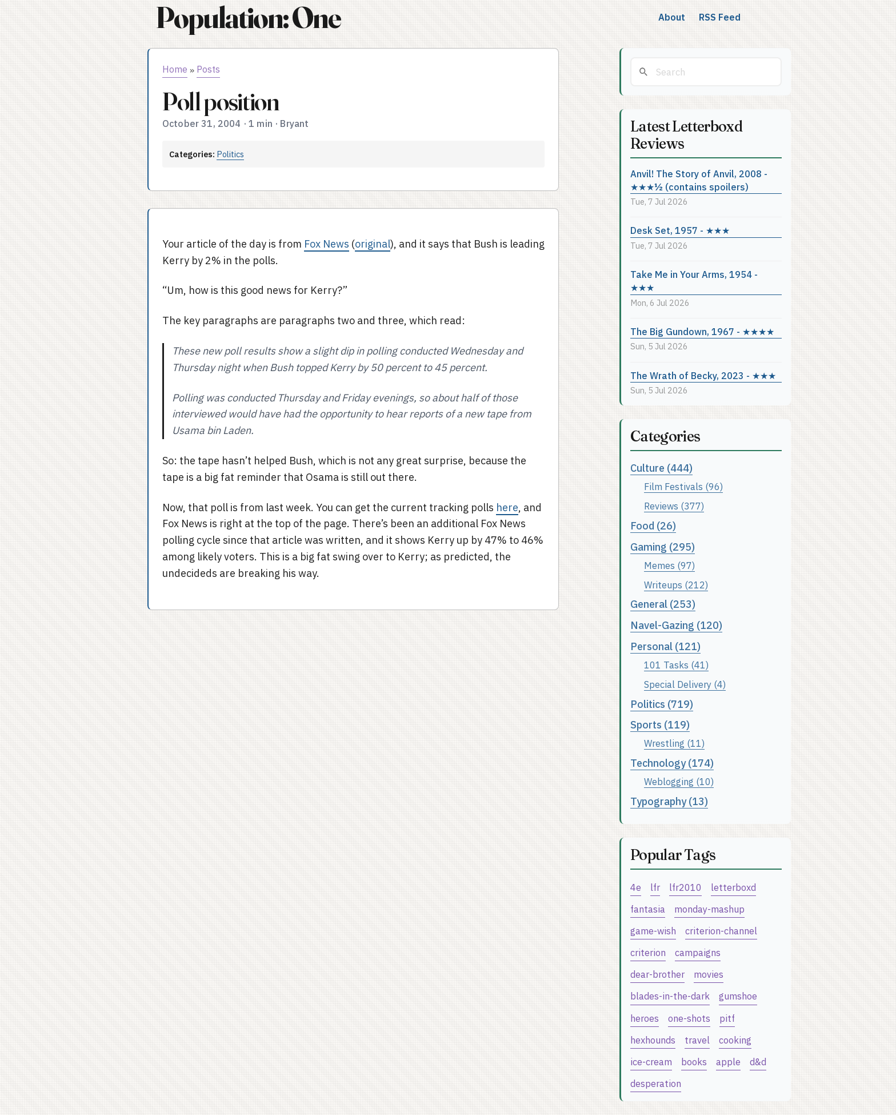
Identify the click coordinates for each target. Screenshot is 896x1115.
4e (635, 887)
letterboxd (733, 887)
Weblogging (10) (679, 781)
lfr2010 (685, 887)
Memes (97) (669, 565)
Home (174, 69)
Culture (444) (661, 468)
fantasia (647, 909)
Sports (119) (660, 724)
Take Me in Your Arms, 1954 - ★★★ (694, 280)
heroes (644, 1018)
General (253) (662, 604)
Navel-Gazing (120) (676, 625)
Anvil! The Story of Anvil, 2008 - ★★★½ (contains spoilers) (698, 180)
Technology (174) (672, 763)
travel (697, 1040)
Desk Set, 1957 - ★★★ (680, 230)
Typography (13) (669, 801)
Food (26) (653, 525)
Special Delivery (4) (685, 684)
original (372, 243)
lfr (655, 887)
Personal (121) (665, 646)
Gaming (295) (662, 546)
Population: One (248, 17)
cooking (735, 1040)
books (694, 1062)
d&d (758, 1062)
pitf (727, 1018)
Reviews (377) (674, 506)
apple (728, 1062)
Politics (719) (661, 704)
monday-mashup (709, 909)
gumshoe (738, 996)
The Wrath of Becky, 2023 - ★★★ (703, 375)
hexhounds (652, 1040)
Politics (230, 154)
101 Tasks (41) (676, 665)
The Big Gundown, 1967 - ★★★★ (702, 331)
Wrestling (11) (674, 743)
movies (708, 974)
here (507, 507)
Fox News (326, 243)
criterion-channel (721, 931)
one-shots (689, 1018)
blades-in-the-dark (670, 996)
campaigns (698, 952)
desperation (655, 1083)
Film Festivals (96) (683, 486)
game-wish (653, 931)
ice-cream (651, 1062)
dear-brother (657, 974)
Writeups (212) (676, 585)
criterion (648, 952)
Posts (208, 69)
